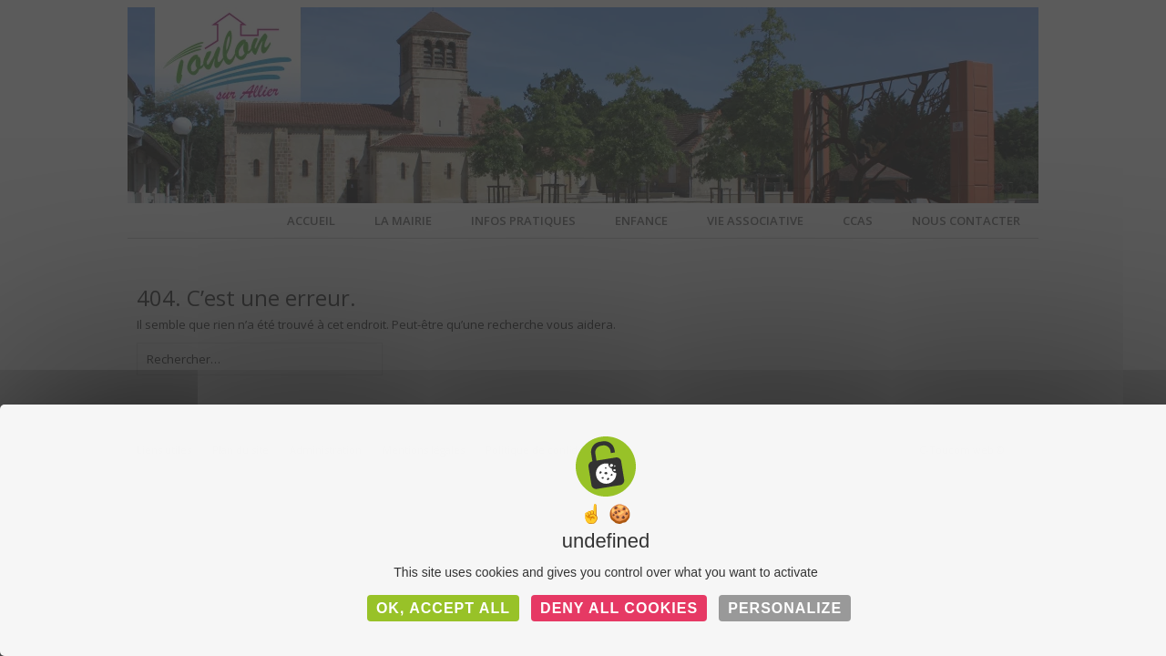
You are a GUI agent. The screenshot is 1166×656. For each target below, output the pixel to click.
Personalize (785, 608)
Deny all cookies (619, 608)
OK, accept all (443, 608)
